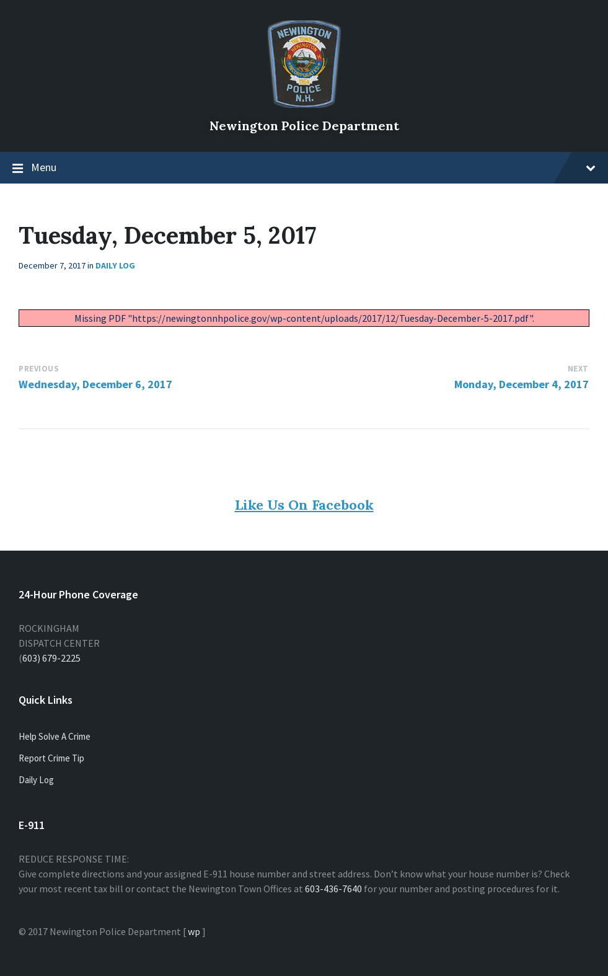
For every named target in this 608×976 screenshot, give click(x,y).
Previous (39, 368)
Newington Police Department (304, 125)
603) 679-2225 (51, 658)
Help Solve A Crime (54, 736)
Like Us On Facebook (304, 504)
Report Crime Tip (51, 758)
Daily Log (115, 265)
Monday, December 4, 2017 (521, 384)
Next (578, 368)
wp (194, 931)
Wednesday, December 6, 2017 (95, 384)
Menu (313, 167)
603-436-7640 (333, 888)
